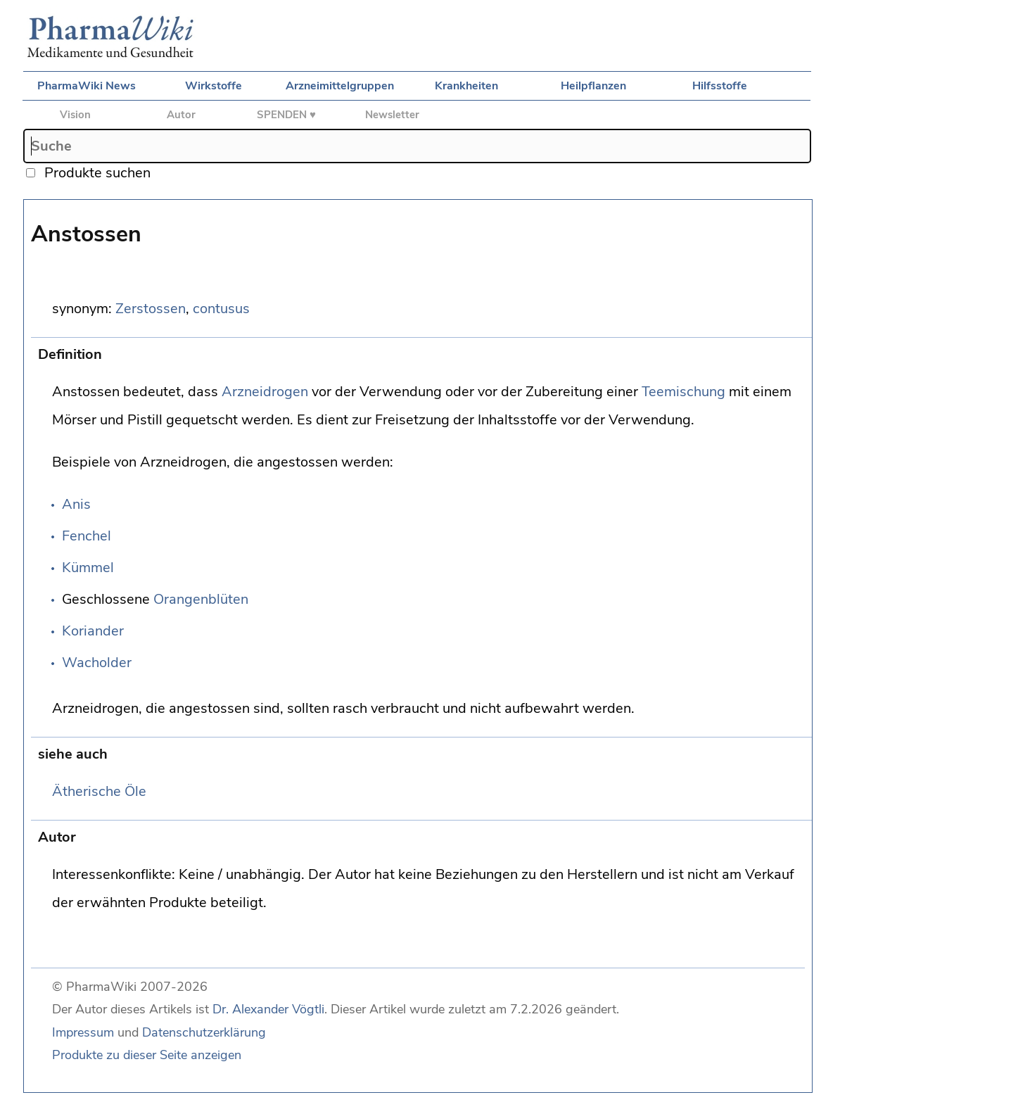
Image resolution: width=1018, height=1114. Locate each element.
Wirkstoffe (213, 86)
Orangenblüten (200, 599)
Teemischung (683, 391)
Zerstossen (150, 308)
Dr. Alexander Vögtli (268, 1009)
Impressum (83, 1032)
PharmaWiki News (86, 86)
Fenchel (86, 535)
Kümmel (88, 567)
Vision (75, 115)
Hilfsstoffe (719, 86)
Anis (76, 504)
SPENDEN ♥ (286, 115)
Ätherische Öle (99, 791)
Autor (181, 115)
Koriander (93, 630)
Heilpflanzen (593, 86)
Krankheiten (466, 86)
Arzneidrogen (265, 391)
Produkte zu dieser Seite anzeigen (146, 1054)
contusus (221, 308)
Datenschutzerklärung (204, 1032)
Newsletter (392, 115)
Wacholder (97, 662)
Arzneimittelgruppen (340, 86)
